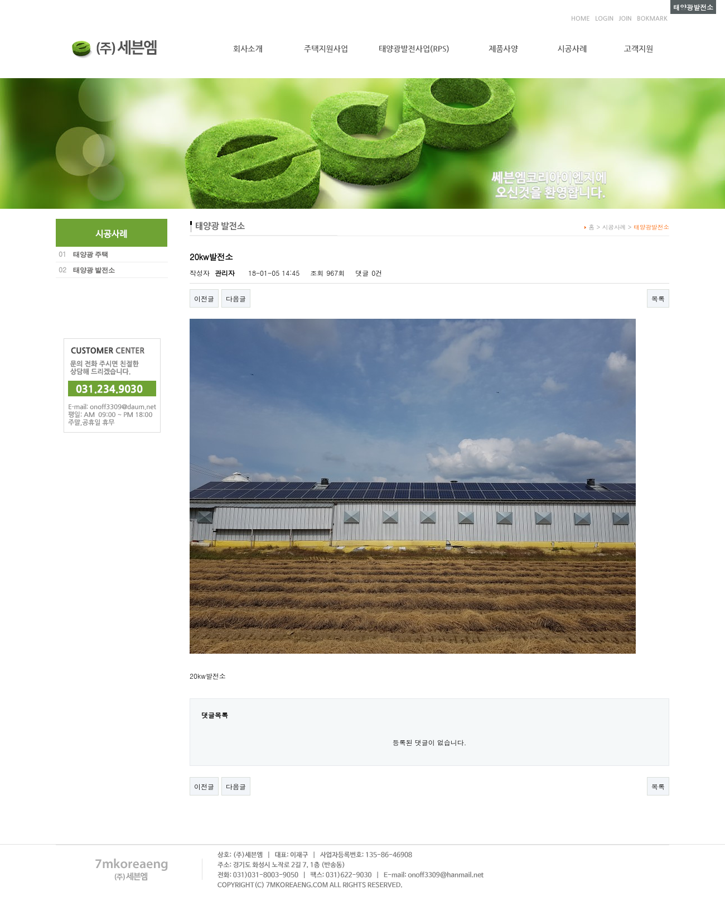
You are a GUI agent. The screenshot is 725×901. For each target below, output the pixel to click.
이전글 (204, 298)
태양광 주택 (90, 254)
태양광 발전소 (94, 270)
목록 (658, 298)
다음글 (236, 298)
